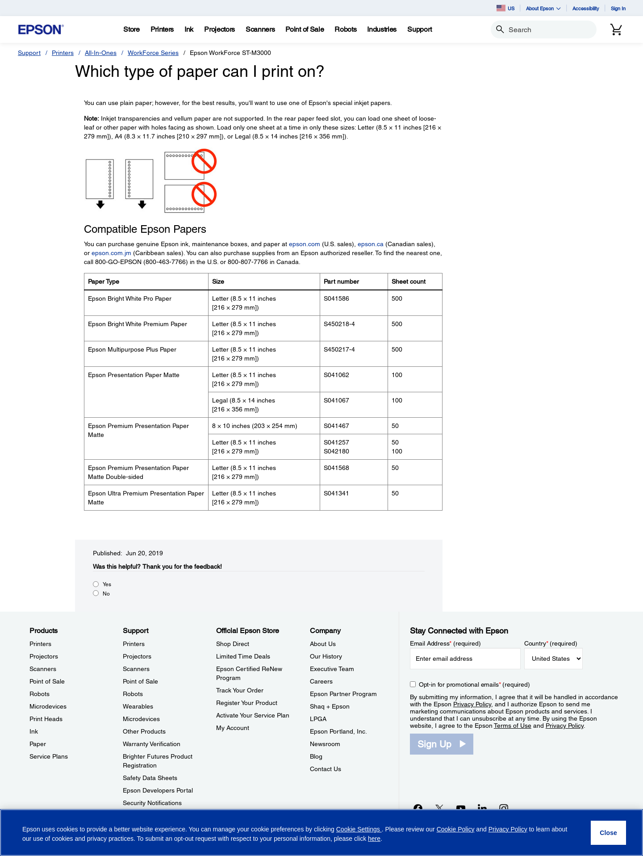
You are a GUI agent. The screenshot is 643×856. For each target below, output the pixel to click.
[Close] (608, 833)
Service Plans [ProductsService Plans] (48, 756)
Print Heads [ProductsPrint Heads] (46, 718)
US (505, 8)
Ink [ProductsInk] (33, 731)
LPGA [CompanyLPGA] (318, 718)
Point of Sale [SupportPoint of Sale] (140, 681)
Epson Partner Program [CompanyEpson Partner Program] (343, 693)
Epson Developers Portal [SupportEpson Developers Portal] (158, 790)
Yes (107, 584)
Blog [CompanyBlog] (316, 756)
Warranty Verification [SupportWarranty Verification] (151, 743)
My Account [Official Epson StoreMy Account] (232, 727)
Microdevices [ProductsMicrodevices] (48, 706)
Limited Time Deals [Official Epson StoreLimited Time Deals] (243, 656)
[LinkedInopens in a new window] (482, 808)
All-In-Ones (101, 52)
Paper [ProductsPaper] (37, 743)
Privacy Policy (472, 704)
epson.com (304, 244)
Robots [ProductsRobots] (39, 693)
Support (29, 52)
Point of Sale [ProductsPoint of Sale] (47, 681)
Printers (63, 52)
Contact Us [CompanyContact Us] (325, 768)
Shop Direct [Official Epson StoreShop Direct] (232, 643)
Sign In (618, 8)
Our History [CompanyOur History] (326, 656)
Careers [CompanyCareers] (321, 681)
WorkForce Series (153, 52)
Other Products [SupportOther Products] (144, 731)
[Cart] (616, 29)
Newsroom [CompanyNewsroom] (325, 743)
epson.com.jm (111, 252)
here (374, 838)
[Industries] (381, 29)
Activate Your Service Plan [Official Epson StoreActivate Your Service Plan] (252, 715)
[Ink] (189, 29)
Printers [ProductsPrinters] (40, 643)
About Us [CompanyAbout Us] (323, 643)
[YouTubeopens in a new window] (461, 808)
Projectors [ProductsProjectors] (43, 656)
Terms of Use (512, 725)
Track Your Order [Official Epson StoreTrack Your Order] (239, 690)
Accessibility (585, 8)
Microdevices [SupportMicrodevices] (141, 718)
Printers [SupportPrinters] (134, 643)
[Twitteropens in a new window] (439, 808)
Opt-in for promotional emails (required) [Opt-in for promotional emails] (474, 684)
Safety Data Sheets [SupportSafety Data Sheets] (150, 777)
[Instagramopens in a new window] (504, 808)
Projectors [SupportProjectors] (137, 656)
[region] (321, 832)
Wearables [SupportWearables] (138, 706)
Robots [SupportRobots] (133, 693)
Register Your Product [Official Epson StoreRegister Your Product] (246, 702)
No (106, 594)
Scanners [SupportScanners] (136, 668)
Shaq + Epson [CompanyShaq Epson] (330, 706)
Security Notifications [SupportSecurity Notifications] (152, 802)
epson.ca (371, 244)
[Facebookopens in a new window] (418, 808)
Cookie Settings (359, 829)
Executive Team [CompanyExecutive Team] (332, 668)
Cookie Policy (456, 829)
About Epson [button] (543, 8)
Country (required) (550, 643)
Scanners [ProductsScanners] (42, 668)
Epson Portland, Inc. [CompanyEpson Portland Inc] (338, 731)
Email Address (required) (445, 643)
